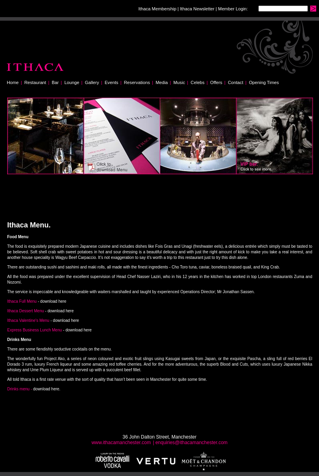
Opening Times (264, 82)
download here (53, 301)
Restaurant (35, 82)
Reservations (137, 82)
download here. (46, 389)
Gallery (92, 82)
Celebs (198, 82)
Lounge (71, 82)
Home (13, 82)
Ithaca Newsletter (197, 8)
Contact (235, 82)
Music (179, 82)
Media (161, 82)
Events (111, 82)
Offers (216, 82)
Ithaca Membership (157, 8)
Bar (55, 82)
